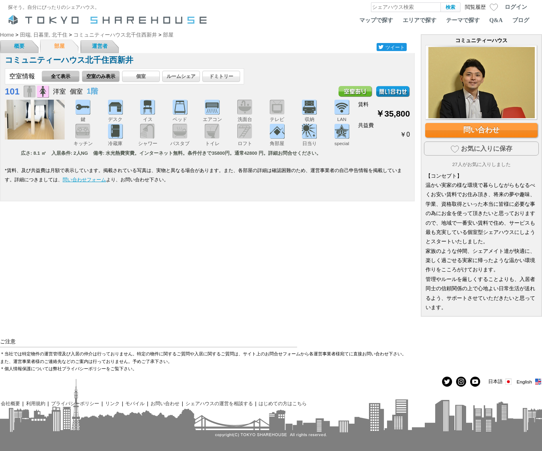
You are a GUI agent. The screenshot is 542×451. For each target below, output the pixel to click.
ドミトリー (221, 76)
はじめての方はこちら (283, 403)
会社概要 (10, 403)
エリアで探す (419, 20)
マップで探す (376, 20)
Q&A (496, 20)
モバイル (135, 403)
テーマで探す (463, 20)
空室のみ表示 (100, 76)
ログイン (516, 7)
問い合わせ (481, 130)
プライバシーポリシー (75, 403)
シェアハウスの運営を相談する (219, 403)
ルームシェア (181, 76)
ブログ (520, 20)
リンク (112, 403)
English (529, 382)
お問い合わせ (165, 403)
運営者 (100, 46)
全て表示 (60, 76)
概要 (19, 46)
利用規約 (35, 403)
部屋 (59, 46)
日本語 (500, 382)
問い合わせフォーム (84, 179)
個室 (141, 76)
